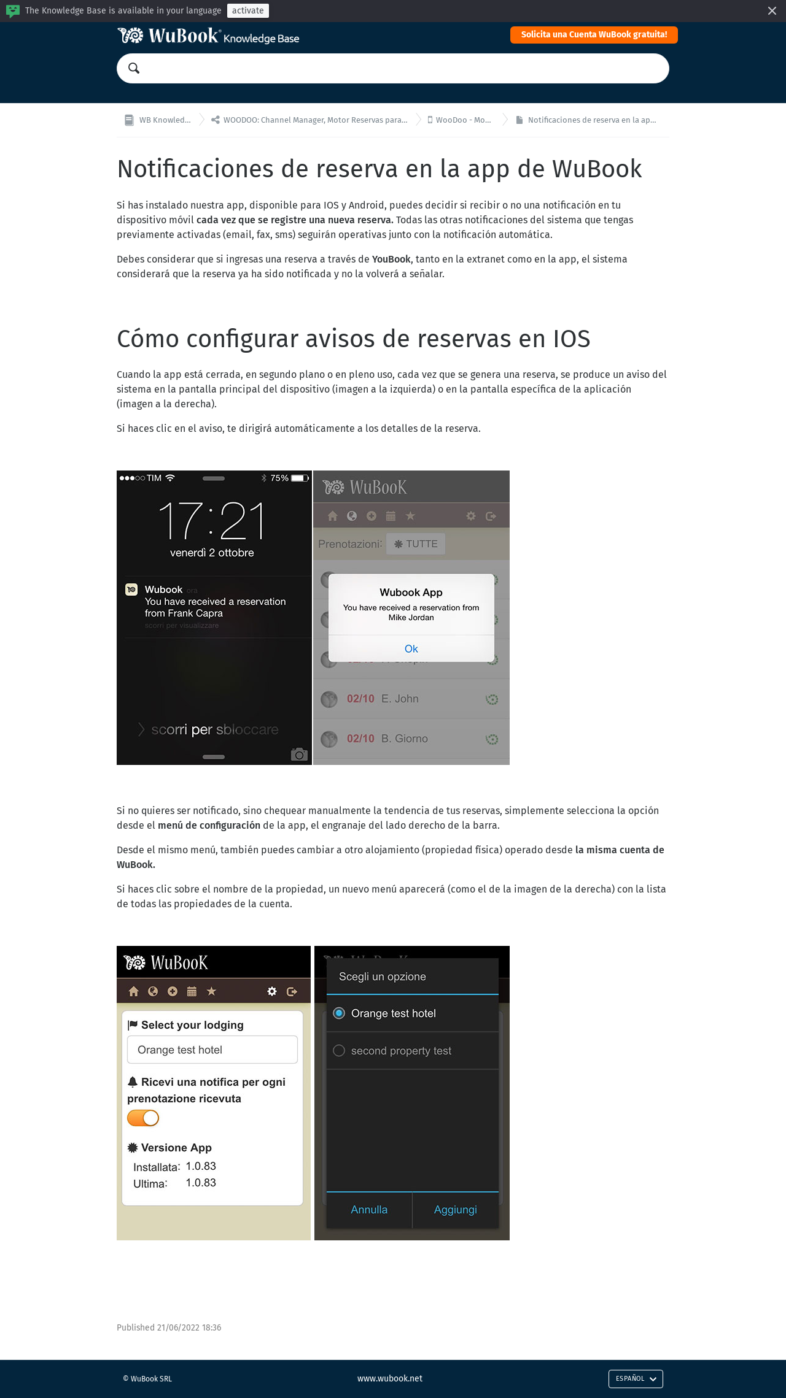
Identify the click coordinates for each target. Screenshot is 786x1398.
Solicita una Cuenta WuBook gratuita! (594, 34)
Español (636, 1379)
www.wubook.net (389, 1378)
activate (248, 11)
